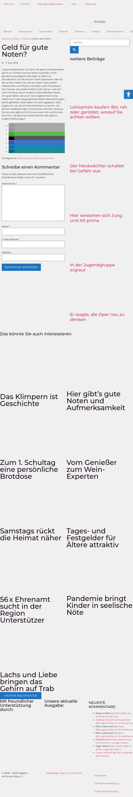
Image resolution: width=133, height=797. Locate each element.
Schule (50, 158)
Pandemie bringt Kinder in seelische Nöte (99, 605)
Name (6, 226)
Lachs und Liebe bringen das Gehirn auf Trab (28, 681)
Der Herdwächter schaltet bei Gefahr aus (97, 168)
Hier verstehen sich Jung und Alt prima (96, 218)
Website (6, 252)
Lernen (28, 158)
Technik (63, 31)
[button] (11, 125)
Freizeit (96, 31)
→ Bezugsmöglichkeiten (50, 4)
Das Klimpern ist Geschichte (29, 400)
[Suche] (74, 49)
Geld (20, 158)
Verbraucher (25, 31)
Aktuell (7, 31)
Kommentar (9, 183)
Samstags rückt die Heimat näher (30, 534)
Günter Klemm (104, 752)
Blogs (15, 39)
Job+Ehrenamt (115, 31)
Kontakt (25, 4)
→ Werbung (89, 4)
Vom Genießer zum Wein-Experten (91, 469)
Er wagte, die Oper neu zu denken (97, 317)
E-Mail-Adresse (11, 239)
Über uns (8, 4)
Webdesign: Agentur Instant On (64, 773)
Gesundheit (45, 31)
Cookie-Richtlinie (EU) (106, 791)
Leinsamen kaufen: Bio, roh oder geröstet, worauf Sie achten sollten (98, 112)
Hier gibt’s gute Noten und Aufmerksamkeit (95, 401)
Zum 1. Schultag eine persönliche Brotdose (29, 469)
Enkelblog (25, 39)
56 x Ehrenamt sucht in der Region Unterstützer (25, 609)
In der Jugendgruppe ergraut (92, 267)
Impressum (100, 775)
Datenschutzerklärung (106, 783)
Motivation (39, 158)
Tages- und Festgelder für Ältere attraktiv (92, 538)
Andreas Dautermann (108, 719)
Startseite (6, 39)
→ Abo (73, 4)
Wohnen (80, 31)
